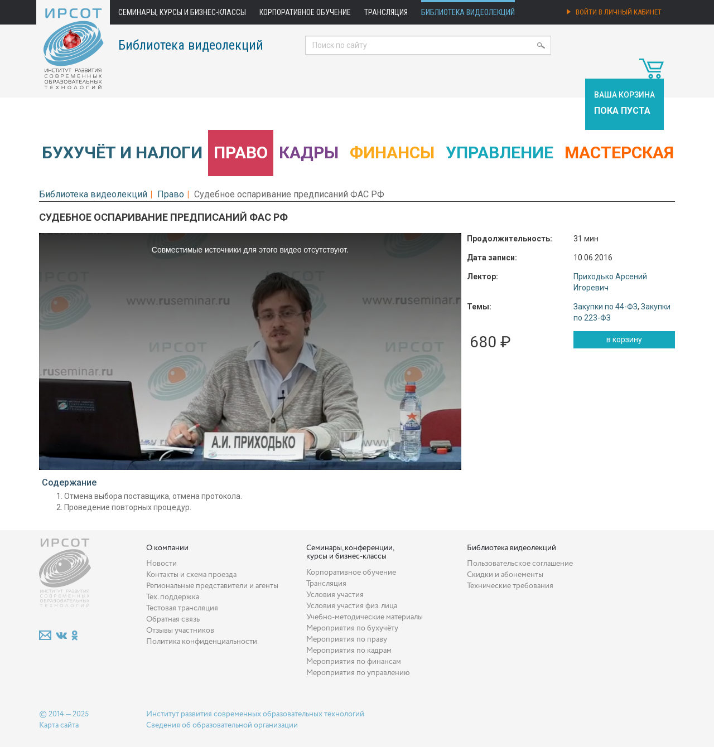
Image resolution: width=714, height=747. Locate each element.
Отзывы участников (180, 630)
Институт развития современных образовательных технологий (255, 714)
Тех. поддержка (172, 597)
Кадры (309, 152)
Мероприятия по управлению (358, 672)
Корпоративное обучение (305, 12)
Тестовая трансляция (182, 608)
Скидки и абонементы (505, 574)
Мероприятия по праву (346, 639)
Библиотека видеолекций (468, 12)
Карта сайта (59, 725)
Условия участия (335, 594)
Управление (499, 152)
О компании (167, 548)
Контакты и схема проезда (191, 574)
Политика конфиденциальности (201, 641)
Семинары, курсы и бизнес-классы (182, 12)
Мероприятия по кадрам (349, 650)
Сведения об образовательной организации (222, 725)
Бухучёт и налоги (122, 152)
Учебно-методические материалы (364, 617)
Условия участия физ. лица (351, 606)
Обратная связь (173, 619)
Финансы (392, 152)
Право (241, 152)
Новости (161, 563)
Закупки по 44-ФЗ (605, 306)
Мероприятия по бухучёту (352, 628)
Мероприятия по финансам (353, 661)
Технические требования (510, 585)
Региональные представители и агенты (212, 585)
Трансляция (386, 12)
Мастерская (619, 152)
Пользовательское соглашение (520, 563)
